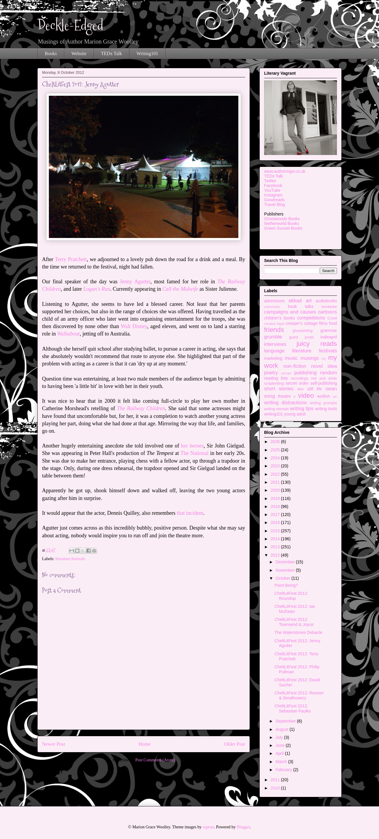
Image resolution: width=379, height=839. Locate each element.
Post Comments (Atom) (155, 760)
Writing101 (147, 53)
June (280, 745)
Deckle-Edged (70, 25)
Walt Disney (134, 326)
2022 (276, 474)
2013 (276, 546)
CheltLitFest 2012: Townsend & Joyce (294, 622)
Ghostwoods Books (282, 218)
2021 (276, 482)
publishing (305, 372)
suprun (208, 827)
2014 (276, 538)
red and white (324, 378)
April (280, 753)
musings (309, 358)
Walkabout (68, 334)
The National (194, 453)
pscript (286, 373)
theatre (284, 396)
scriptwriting (274, 383)
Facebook (273, 185)
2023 (276, 466)
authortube (272, 307)
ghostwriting (302, 331)
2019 (276, 498)
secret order (297, 383)
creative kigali (274, 323)
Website (78, 53)
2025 (276, 450)
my (324, 358)
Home (145, 744)
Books (51, 53)
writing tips (302, 408)
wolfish (323, 396)
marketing (273, 358)
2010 (276, 788)
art (309, 300)
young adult (295, 414)
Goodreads (274, 199)
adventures (274, 300)
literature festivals (70, 559)
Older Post (234, 744)
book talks (301, 306)
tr (294, 396)
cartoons (327, 312)
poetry (271, 372)
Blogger (243, 827)
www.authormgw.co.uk (284, 171)
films (323, 323)
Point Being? (286, 585)
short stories (278, 388)
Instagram (273, 195)
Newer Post (53, 744)
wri (335, 396)
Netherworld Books (281, 223)
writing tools (326, 408)
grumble (273, 337)
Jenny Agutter (135, 282)
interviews (275, 344)
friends (274, 329)
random (328, 372)
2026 (276, 441)
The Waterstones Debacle (298, 632)
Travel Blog (274, 204)
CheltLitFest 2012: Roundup (291, 596)
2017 (276, 514)
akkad (295, 300)
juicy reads (316, 343)
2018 (276, 506)
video (306, 395)
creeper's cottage (302, 323)
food (333, 323)
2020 (276, 490)
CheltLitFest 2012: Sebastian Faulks (292, 708)
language (274, 351)
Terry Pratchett (71, 259)
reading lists (276, 378)
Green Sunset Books (283, 228)
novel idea (324, 366)
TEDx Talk (111, 53)
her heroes (192, 446)
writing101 (273, 414)
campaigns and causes (290, 312)
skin (300, 389)
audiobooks (326, 300)
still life (314, 388)
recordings (299, 378)
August (282, 729)
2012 (276, 555)
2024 (276, 458)
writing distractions (285, 402)
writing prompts (323, 403)
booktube (329, 307)
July (279, 737)
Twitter (270, 180)
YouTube (272, 190)
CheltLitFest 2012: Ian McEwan (294, 609)
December (285, 562)
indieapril (328, 337)
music (291, 358)
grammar (328, 330)
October (283, 578)
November (285, 570)
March (281, 761)
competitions (311, 318)
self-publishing (324, 383)
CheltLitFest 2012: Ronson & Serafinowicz (299, 695)
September (286, 721)
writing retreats (276, 409)
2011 (276, 779)
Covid (332, 318)
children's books (279, 318)
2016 (276, 522)
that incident (190, 513)
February (284, 769)
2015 (276, 530)
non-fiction (294, 366)
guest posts (301, 337)
